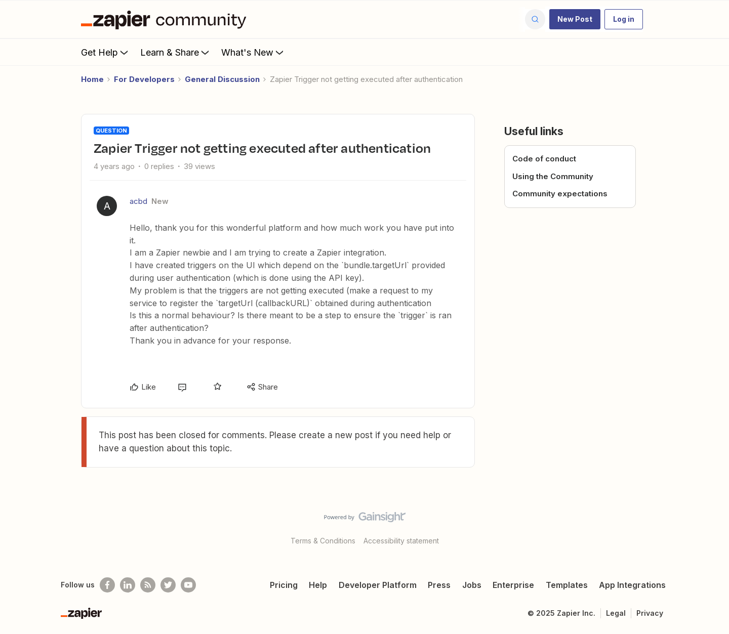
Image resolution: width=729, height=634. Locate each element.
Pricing (284, 585)
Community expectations (560, 193)
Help (318, 585)
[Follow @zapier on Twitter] (168, 585)
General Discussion (222, 79)
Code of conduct (544, 158)
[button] (574, 19)
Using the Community (552, 176)
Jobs (471, 585)
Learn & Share (175, 52)
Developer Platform (378, 585)
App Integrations (632, 585)
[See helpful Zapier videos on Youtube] (188, 585)
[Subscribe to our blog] (147, 585)
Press (439, 585)
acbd (138, 201)
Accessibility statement (401, 540)
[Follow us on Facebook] (107, 585)
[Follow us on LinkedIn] (127, 585)
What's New (253, 52)
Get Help (105, 52)
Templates (567, 585)
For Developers (144, 79)
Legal (616, 613)
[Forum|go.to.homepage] (166, 19)
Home (92, 79)
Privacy (649, 613)
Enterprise (513, 585)
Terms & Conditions (323, 540)
